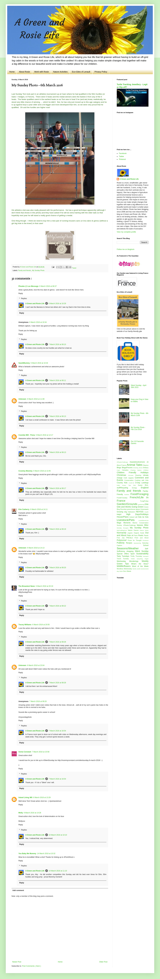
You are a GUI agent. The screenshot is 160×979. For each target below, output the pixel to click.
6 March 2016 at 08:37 (48, 286)
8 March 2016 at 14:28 (32, 813)
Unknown (22, 399)
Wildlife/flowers (124, 566)
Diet (135, 485)
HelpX (121, 514)
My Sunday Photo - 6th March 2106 (139, 414)
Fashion (127, 494)
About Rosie (24, 72)
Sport (133, 554)
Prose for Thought (135, 540)
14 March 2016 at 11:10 (58, 871)
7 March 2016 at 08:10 (57, 344)
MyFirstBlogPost (122, 530)
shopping (130, 551)
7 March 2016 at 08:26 (57, 642)
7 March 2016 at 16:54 (57, 731)
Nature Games (134, 530)
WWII (121, 571)
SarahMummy (24, 363)
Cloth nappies (129, 478)
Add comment (18, 890)
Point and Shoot (141, 538)
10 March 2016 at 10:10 (58, 835)
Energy (136, 488)
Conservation (129, 480)
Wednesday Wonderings (129, 561)
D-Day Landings (141, 483)
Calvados (126, 470)
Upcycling (141, 559)
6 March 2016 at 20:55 (41, 625)
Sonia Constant (24, 752)
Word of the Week (140, 566)
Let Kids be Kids (141, 517)
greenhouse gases (134, 509)
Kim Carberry (23, 509)
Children (145, 470)
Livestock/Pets (128, 519)
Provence (145, 540)
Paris (136, 535)
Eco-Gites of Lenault (81, 72)
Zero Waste (127, 571)
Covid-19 (132, 483)
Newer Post (16, 962)
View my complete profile (126, 232)
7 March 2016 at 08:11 (57, 380)
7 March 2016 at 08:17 (57, 488)
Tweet (74, 268)
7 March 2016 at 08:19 (57, 529)
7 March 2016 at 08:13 (57, 416)
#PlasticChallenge (123, 462)
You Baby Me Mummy (27, 854)
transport (145, 556)
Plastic (141, 535)
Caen (119, 470)
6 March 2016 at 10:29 (57, 304)
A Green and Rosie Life (34, 304)
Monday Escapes (123, 528)
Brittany (145, 467)
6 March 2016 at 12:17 (44, 435)
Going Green (138, 507)
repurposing (138, 543)
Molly (20, 813)
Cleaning (139, 475)
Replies (24, 299)
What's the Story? (139, 564)
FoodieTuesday (123, 498)
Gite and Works (124, 507)
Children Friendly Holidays (132, 472)
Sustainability (142, 553)
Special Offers (123, 554)
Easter (141, 485)
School (145, 545)
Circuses (131, 475)
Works (135, 569)
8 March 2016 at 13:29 (42, 797)
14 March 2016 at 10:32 (46, 854)
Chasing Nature (136, 470)
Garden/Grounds (127, 503)
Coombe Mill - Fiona (26, 435)
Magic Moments (125, 523)
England (144, 487)
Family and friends (24, 270)
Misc (146, 525)
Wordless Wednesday (125, 569)
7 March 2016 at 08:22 (57, 606)
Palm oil (130, 535)
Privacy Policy (101, 72)
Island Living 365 (25, 797)
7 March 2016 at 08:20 (57, 568)
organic (131, 533)
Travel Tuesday (124, 559)
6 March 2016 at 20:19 (44, 586)
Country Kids (123, 483)
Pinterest (122, 159)
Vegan (146, 559)
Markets (140, 525)
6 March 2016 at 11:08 (35, 399)
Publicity (121, 543)
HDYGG (140, 512)
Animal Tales (135, 464)
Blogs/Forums (127, 468)
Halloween (132, 512)
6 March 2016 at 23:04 (35, 665)
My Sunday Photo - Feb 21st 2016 (138, 428)
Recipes (130, 543)
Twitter (121, 156)
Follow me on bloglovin (125, 249)
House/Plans (123, 517)
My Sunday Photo (38, 270)
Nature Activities (60, 72)
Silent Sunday (141, 551)
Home (12, 72)
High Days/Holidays (137, 514)
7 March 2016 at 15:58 (40, 752)
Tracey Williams (24, 625)
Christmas (122, 475)
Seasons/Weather (131, 548)
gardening (141, 504)
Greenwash (144, 509)
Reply (20, 293)
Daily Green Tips (125, 485)
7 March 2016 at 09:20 (38, 701)
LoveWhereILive (143, 520)
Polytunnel (122, 540)
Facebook (123, 153)
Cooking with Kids (141, 480)
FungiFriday (144, 501)
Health (146, 512)
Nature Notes (144, 530)
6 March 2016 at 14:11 (39, 509)
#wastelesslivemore (138, 462)
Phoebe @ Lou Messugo (28, 286)
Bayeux (145, 465)
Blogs (119, 468)
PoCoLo (130, 538)
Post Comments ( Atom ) (31, 966)
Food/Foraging (139, 494)
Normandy (122, 533)
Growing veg (122, 512)
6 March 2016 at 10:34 (38, 322)
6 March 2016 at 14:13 (35, 548)
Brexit (141, 467)
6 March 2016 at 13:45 (42, 471)
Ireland (132, 517)
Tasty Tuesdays (123, 556)
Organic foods (139, 533)
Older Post (103, 962)
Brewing (136, 467)
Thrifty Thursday (136, 556)
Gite (146, 504)
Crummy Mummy (25, 471)
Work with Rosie (41, 72)
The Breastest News (26, 586)
